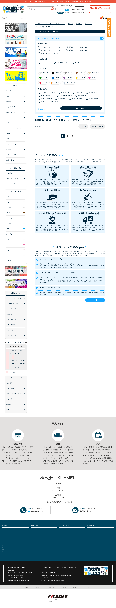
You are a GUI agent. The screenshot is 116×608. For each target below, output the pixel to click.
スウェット (5, 541)
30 (18, 350)
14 (21, 357)
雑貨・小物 (5, 555)
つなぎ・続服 (6, 535)
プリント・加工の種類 (93, 529)
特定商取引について (75, 587)
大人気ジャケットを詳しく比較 (39, 533)
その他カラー (50, 27)
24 (10, 364)
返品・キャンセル (92, 539)
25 (13, 364)
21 (21, 360)
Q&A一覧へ (95, 300)
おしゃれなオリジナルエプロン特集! (41, 539)
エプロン (4, 539)
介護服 (4, 551)
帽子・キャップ (6, 537)
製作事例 (89, 531)
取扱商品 (79, 24)
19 (16, 360)
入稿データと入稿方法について (96, 533)
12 (16, 357)
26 (8, 350)
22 (24, 360)
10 (10, 357)
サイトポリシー (62, 587)
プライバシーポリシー (49, 587)
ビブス (4, 547)
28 (13, 350)
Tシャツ (4, 529)
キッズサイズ (38, 18)
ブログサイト (48, 18)
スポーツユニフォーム (8, 553)
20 (18, 360)
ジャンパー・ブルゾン (8, 543)
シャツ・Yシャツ (7, 549)
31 (21, 350)
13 (18, 357)
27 (10, 350)
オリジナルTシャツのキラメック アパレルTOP (50, 24)
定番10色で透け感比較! (37, 535)
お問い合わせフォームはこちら (100, 9)
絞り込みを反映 (81, 108)
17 (10, 360)
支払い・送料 (91, 537)
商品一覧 (70, 24)
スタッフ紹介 (36, 587)
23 (8, 364)
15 (24, 357)
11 (13, 357)
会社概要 (27, 587)
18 (13, 360)
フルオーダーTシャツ (37, 529)
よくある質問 (91, 535)
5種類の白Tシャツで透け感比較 (39, 531)
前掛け (4, 545)
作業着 (4, 533)
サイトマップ (87, 587)
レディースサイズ (17, 18)
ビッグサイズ (28, 18)
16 (8, 360)
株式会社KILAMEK (79, 6)
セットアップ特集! (36, 537)
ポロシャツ (88, 24)
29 (16, 350)
